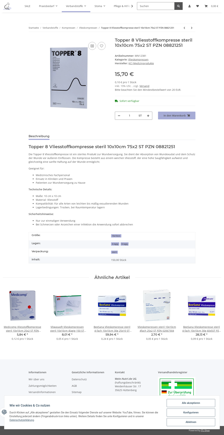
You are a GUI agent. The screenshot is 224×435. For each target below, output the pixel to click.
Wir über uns (36, 379)
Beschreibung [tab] (39, 136)
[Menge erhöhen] (148, 116)
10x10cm (116, 236)
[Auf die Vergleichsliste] (92, 46)
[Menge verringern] (119, 116)
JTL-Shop (205, 430)
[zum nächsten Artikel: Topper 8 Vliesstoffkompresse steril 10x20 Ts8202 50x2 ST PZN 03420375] (191, 28)
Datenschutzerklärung (22, 420)
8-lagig (125, 244)
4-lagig (115, 244)
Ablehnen (190, 422)
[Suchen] (156, 6)
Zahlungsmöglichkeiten (43, 385)
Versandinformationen (42, 392)
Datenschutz (79, 379)
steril (114, 252)
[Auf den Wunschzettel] (102, 46)
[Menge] (129, 116)
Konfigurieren (190, 412)
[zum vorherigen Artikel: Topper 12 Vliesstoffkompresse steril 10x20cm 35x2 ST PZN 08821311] (184, 28)
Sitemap (77, 392)
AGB (74, 385)
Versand (144, 86)
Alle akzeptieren (190, 403)
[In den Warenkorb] (176, 115)
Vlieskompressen (138, 59)
